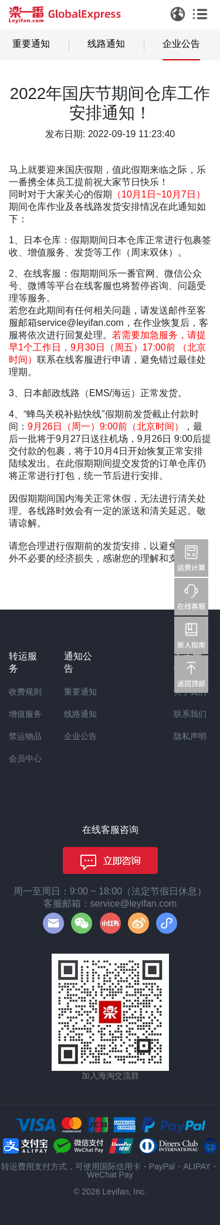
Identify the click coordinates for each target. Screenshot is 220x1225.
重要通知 (31, 44)
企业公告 (181, 44)
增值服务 (25, 714)
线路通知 (106, 44)
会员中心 (25, 758)
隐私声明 (190, 736)
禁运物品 (25, 736)
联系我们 (190, 714)
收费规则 (25, 691)
